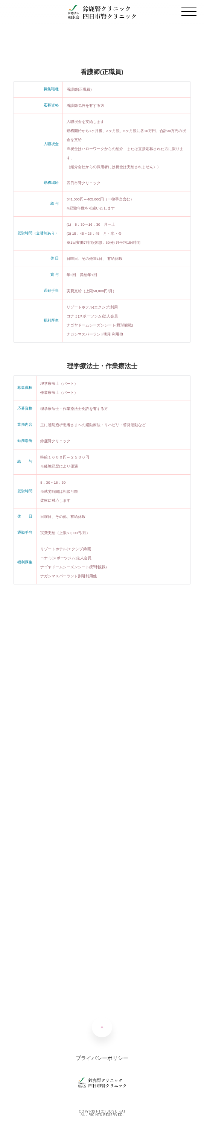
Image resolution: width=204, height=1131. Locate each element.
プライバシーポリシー (102, 1058)
